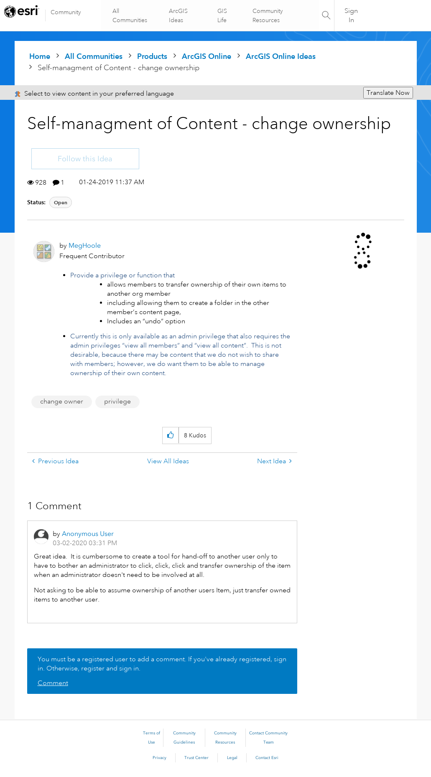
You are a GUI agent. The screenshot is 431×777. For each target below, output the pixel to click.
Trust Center (196, 757)
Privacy (159, 757)
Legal (232, 757)
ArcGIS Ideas (178, 15)
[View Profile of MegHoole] (85, 245)
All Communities (130, 15)
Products (152, 56)
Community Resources (267, 15)
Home (39, 56)
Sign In (351, 15)
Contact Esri (266, 757)
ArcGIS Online (206, 56)
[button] (170, 435)
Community (66, 12)
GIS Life (222, 15)
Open (60, 202)
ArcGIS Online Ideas (281, 56)
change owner (61, 401)
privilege (117, 401)
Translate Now (388, 93)
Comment (53, 683)
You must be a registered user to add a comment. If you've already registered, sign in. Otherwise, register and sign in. (162, 664)
